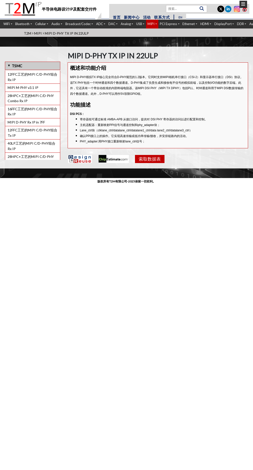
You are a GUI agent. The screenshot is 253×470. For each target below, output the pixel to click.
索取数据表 (150, 159)
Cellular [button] (40, 24)
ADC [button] (99, 24)
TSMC (17, 66)
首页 (117, 17)
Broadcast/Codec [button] (78, 24)
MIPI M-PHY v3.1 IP (23, 87)
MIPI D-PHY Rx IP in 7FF (26, 122)
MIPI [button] (151, 24)
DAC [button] (111, 24)
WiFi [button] (6, 24)
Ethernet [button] (188, 24)
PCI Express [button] (168, 24)
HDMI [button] (204, 24)
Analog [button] (126, 24)
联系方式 (162, 17)
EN (180, 17)
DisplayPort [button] (223, 24)
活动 (147, 17)
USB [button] (139, 24)
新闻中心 (131, 17)
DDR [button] (240, 24)
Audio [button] (55, 24)
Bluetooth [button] (22, 24)
